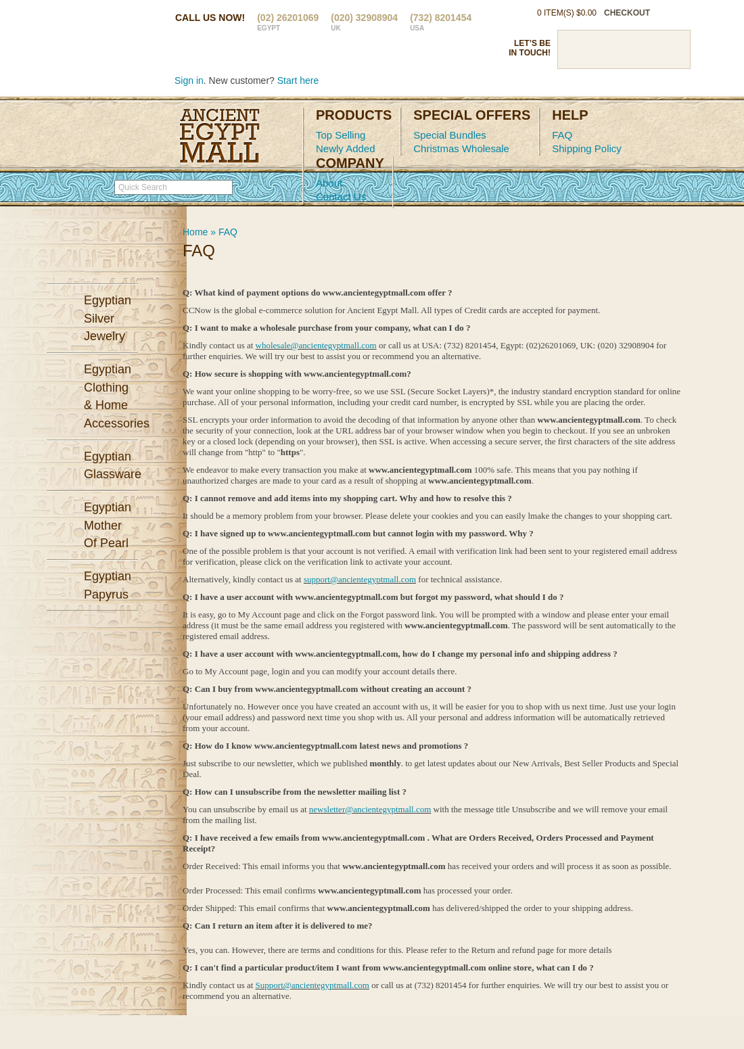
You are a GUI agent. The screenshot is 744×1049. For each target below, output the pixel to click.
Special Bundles (449, 135)
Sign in (189, 80)
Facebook (576, 49)
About (329, 183)
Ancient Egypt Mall (220, 136)
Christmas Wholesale (461, 148)
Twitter (599, 49)
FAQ (562, 135)
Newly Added (345, 148)
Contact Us (341, 196)
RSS (670, 49)
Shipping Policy (587, 148)
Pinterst (623, 49)
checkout (627, 13)
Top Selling (340, 135)
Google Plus (647, 49)
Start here (298, 80)
